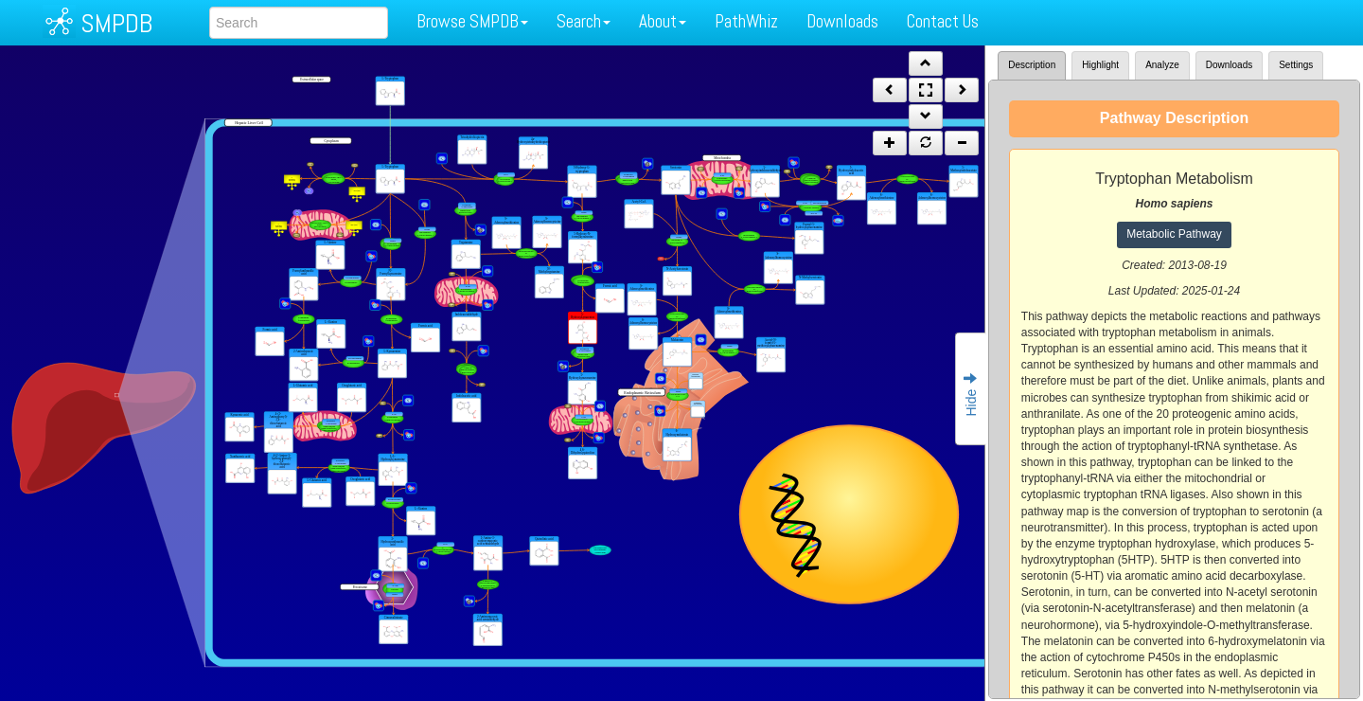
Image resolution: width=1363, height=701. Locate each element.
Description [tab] (1031, 65)
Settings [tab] (1296, 65)
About (662, 21)
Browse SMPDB (472, 21)
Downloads (842, 21)
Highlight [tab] (1100, 65)
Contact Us (943, 21)
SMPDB (116, 23)
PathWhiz (746, 21)
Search (584, 21)
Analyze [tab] (1162, 65)
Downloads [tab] (1229, 65)
